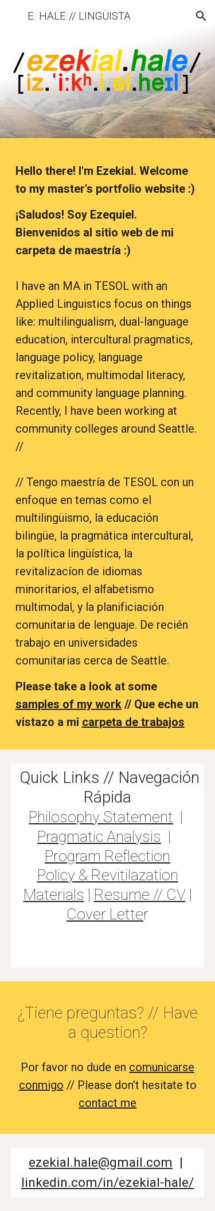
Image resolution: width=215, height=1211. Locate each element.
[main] (108, 447)
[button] (14, 16)
